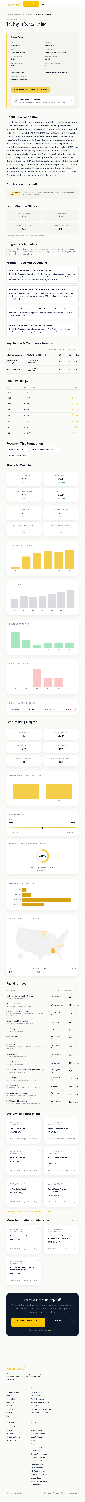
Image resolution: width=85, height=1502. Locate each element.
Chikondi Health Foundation (17, 1004)
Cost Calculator (37, 1437)
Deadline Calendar (38, 1433)
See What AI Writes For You (28, 1322)
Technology (11, 1399)
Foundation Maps (38, 1461)
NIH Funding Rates (38, 1471)
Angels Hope (11, 1029)
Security (9, 1409)
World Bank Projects (39, 1481)
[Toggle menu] (43, 3)
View (75, 398)
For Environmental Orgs (40, 1402)
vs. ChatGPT (11, 1433)
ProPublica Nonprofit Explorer (45, 449)
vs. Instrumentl (12, 1430)
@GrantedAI (74, 1493)
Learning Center (37, 1447)
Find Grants (35, 1427)
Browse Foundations (39, 1454)
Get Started (31, 4)
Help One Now (12, 1085)
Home (8, 14)
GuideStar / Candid (18, 449)
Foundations (19, 14)
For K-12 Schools (37, 1399)
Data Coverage (12, 1402)
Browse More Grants (60, 1322)
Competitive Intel (38, 1457)
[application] (42, 561)
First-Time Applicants (39, 1413)
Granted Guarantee (48, 1330)
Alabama (29, 14)
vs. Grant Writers (13, 1437)
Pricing (9, 1413)
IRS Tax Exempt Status (19, 455)
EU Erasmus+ (36, 1485)
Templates (35, 1451)
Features (9, 1395)
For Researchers (37, 1392)
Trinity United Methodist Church (19, 996)
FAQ (7, 1416)
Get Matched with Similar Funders (30, 89)
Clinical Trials (36, 1478)
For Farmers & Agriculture (41, 1409)
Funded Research (38, 1468)
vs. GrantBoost (12, 1444)
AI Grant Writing (12, 1392)
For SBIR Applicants (38, 1406)
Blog (32, 1444)
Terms (63, 1493)
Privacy (56, 1493)
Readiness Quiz (37, 1430)
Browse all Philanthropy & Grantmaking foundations (29, 1211)
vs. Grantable (11, 1440)
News (33, 1440)
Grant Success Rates (39, 1474)
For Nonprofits (36, 1395)
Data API (9, 1406)
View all (74, 1220)
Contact (47, 1493)
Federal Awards (37, 1464)
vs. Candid (10, 1427)
